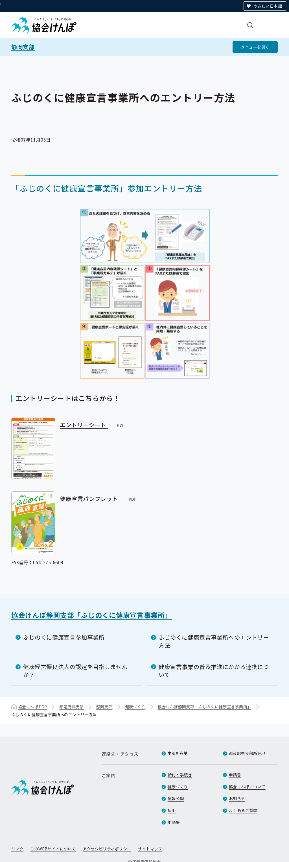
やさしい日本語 (267, 6)
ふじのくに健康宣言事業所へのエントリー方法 (214, 641)
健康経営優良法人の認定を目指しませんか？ (75, 671)
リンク (17, 849)
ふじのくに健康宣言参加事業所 (63, 637)
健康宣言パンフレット (98, 498)
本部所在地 (178, 753)
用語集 (174, 822)
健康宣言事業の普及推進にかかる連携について (214, 671)
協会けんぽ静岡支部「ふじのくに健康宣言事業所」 (91, 615)
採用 (172, 810)
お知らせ (237, 798)
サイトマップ (150, 849)
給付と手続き (180, 775)
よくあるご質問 (243, 810)
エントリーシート (92, 424)
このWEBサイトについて (53, 849)
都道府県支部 (71, 706)
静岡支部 (22, 47)
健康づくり (135, 706)
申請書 (235, 775)
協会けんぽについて (247, 786)
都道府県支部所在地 (247, 753)
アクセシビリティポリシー (107, 849)
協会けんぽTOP (32, 706)
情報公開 (176, 798)
